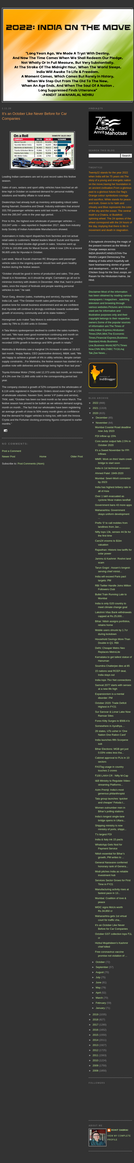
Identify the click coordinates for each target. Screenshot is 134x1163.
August (100, 972)
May (98, 987)
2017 (96, 1024)
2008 (96, 1070)
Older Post (77, 456)
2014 (96, 1039)
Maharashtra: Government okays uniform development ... (112, 514)
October (101, 962)
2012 (96, 1050)
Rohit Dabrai (119, 1130)
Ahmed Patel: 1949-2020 (109, 473)
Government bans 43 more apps (113, 505)
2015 (96, 1034)
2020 (96, 413)
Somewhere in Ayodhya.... (110, 725)
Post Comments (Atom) (31, 463)
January (101, 1007)
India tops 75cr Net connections (113, 680)
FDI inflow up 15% (105, 436)
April (99, 992)
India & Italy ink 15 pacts (109, 839)
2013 (96, 1045)
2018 (96, 1019)
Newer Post (8, 456)
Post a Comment (11, 451)
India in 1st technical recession (112, 468)
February (101, 1002)
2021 (96, 408)
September (102, 967)
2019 (96, 1014)
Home (43, 456)
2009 (96, 1065)
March (100, 997)
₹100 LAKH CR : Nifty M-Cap (111, 775)
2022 (96, 402)
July (98, 977)
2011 (96, 1055)
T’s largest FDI (103, 834)
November (102, 422)
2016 (96, 1029)
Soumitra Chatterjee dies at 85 (112, 665)
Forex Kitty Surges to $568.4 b (112, 720)
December (102, 417)
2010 (96, 1060)
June (99, 982)
